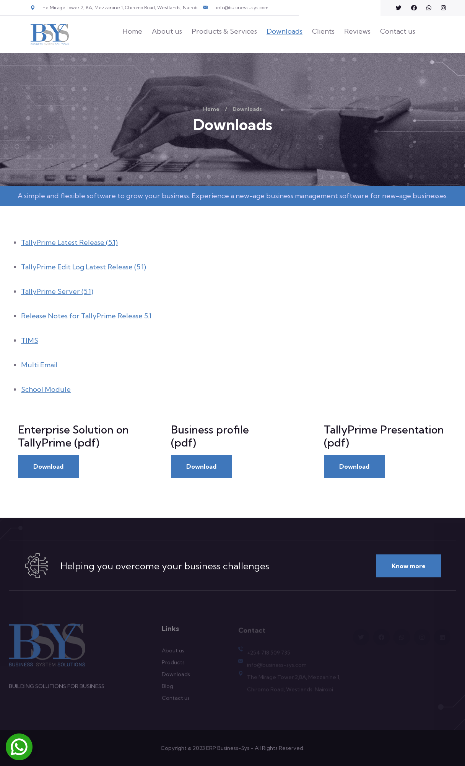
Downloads (284, 31)
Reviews (357, 31)
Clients (323, 31)
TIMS (29, 340)
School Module (46, 389)
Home (132, 31)
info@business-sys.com (242, 7)
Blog (167, 689)
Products (173, 665)
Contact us (397, 31)
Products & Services (224, 31)
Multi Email (39, 364)
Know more (409, 566)
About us (167, 31)
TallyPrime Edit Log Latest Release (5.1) (83, 266)
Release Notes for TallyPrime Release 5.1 (86, 315)
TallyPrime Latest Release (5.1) (69, 242)
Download (48, 466)
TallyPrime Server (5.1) (57, 291)
